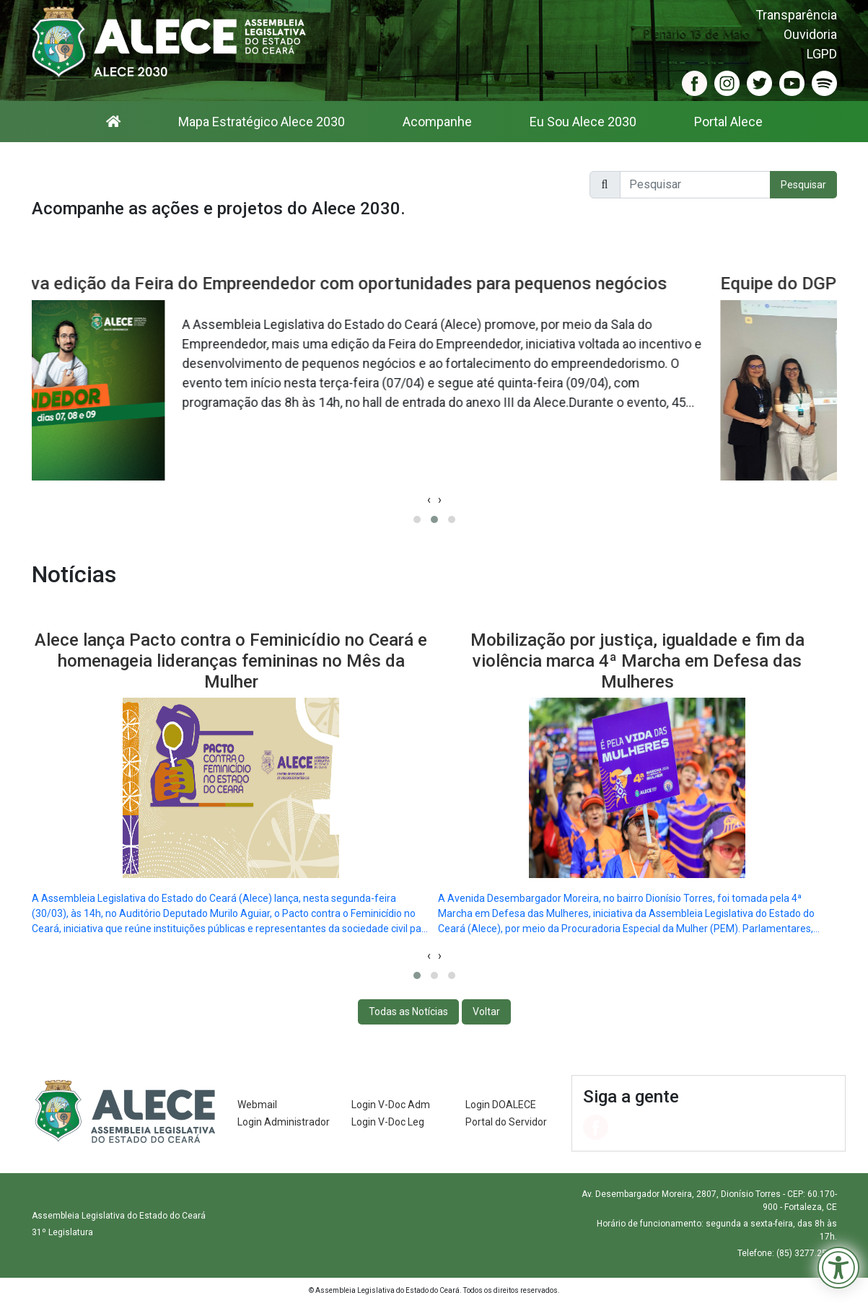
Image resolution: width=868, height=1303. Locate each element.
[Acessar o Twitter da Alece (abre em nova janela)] (759, 82)
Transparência (796, 14)
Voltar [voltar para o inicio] (486, 1011)
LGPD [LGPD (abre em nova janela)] (822, 53)
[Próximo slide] (440, 956)
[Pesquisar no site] (695, 184)
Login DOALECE (500, 1104)
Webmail (257, 1104)
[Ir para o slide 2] (434, 519)
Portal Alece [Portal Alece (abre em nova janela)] (728, 121)
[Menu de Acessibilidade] (838, 1268)
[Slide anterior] (429, 956)
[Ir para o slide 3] (451, 519)
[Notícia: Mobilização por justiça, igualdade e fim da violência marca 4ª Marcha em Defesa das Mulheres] (637, 777)
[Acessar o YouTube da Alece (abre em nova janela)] (792, 82)
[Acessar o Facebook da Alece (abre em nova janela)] (694, 82)
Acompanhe (437, 121)
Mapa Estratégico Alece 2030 (261, 121)
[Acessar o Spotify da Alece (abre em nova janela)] (824, 82)
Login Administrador (283, 1122)
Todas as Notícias (408, 1011)
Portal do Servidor (506, 1122)
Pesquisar (803, 184)
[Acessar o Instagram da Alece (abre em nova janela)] (727, 82)
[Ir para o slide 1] (417, 519)
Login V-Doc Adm (390, 1104)
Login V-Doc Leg (387, 1122)
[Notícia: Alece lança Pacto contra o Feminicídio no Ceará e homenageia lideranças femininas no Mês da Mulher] (231, 777)
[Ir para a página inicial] (113, 121)
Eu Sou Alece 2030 (583, 121)
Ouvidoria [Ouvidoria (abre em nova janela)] (810, 34)
